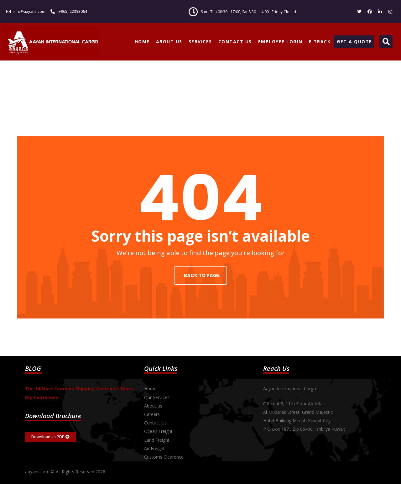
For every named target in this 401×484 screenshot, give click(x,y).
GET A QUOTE (354, 42)
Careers (152, 414)
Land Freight (156, 440)
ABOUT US (169, 42)
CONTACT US (235, 42)
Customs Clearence (164, 457)
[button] (386, 41)
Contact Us (155, 423)
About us (153, 406)
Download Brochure (53, 416)
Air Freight (154, 448)
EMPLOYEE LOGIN (280, 42)
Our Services (156, 397)
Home (150, 389)
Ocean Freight (158, 431)
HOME (142, 42)
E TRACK (320, 42)
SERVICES (200, 42)
